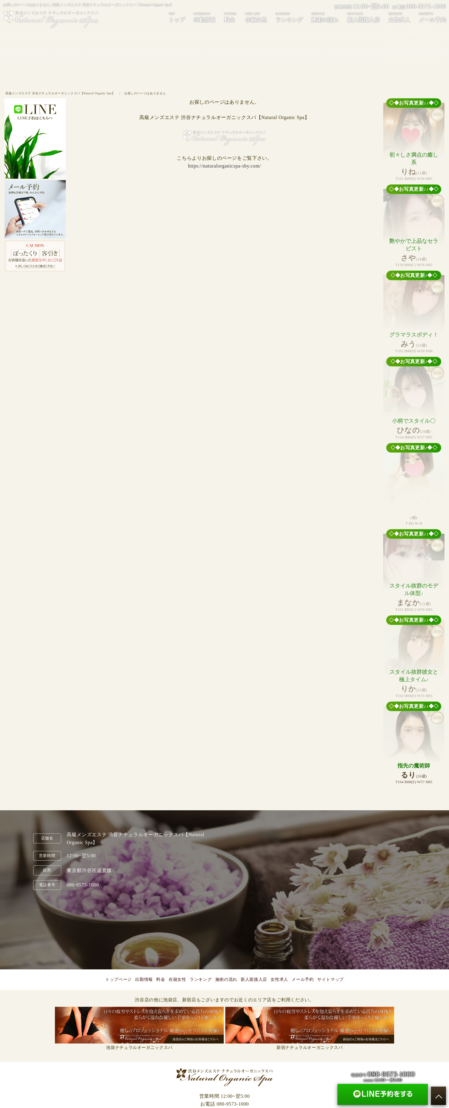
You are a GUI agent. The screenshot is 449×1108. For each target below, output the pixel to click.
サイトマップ (330, 979)
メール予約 (432, 17)
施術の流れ (324, 17)
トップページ (118, 979)
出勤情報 (204, 17)
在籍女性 (256, 17)
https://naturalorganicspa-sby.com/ (224, 165)
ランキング (289, 17)
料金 (230, 17)
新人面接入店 (363, 17)
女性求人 (399, 17)
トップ (177, 17)
